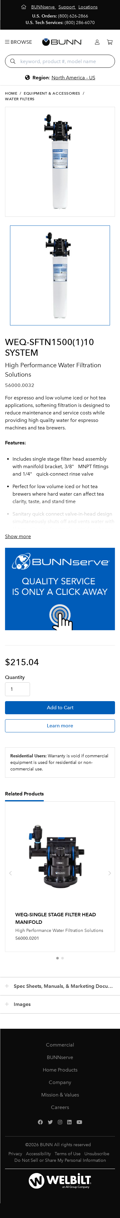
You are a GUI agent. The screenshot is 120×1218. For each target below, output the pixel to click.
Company (60, 1082)
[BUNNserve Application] (60, 589)
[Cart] (109, 42)
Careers (60, 1107)
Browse (18, 42)
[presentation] (10, 873)
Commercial (60, 1045)
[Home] (24, 7)
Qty (15, 677)
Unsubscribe (96, 1153)
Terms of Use (68, 1153)
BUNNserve (60, 1057)
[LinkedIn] (69, 1122)
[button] (57, 958)
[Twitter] (50, 1122)
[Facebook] (40, 1122)
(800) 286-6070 (80, 22)
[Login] (97, 42)
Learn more (60, 726)
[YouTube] (79, 1122)
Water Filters (20, 99)
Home (11, 93)
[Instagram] (60, 1122)
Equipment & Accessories (52, 93)
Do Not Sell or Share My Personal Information (60, 1160)
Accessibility (38, 1153)
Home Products (60, 1070)
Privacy (15, 1153)
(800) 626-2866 (73, 16)
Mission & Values (60, 1095)
